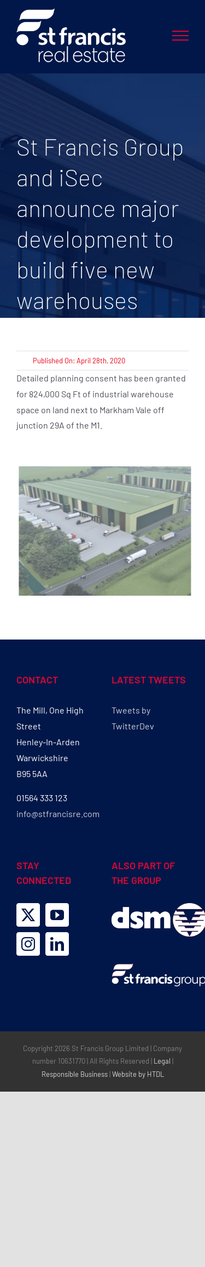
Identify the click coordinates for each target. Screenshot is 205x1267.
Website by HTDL (138, 1074)
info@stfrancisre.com (57, 813)
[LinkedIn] (57, 944)
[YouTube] (57, 915)
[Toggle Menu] (180, 36)
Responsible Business (75, 1074)
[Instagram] (28, 944)
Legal (162, 1061)
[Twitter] (28, 915)
